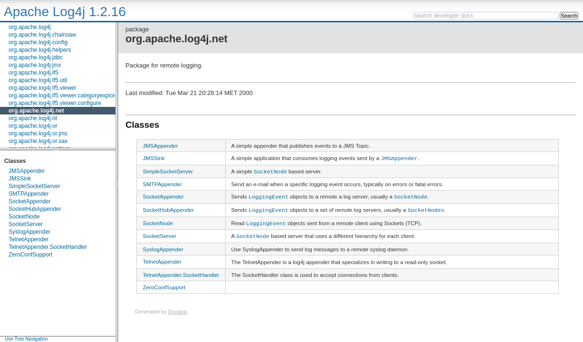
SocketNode (24, 216)
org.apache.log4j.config (38, 42)
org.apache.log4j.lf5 (33, 72)
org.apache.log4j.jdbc (36, 57)
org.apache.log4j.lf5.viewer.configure (55, 103)
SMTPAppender (29, 193)
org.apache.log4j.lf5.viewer (42, 88)
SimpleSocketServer (34, 186)
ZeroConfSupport (30, 254)
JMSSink (20, 178)
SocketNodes (426, 207)
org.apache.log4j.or (33, 126)
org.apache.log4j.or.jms (38, 133)
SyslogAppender (29, 231)
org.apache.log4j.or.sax (38, 141)
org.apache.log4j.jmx (35, 65)
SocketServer (26, 224)
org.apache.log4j (30, 27)
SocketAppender (30, 201)
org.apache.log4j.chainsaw (42, 34)
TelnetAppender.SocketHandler (48, 247)
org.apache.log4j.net (36, 110)
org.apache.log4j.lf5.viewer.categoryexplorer (64, 95)
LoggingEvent (268, 195)
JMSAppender (27, 171)
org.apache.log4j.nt (33, 118)
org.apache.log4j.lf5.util (38, 80)
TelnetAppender (28, 239)
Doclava (177, 307)
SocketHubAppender (35, 209)
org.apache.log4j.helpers (40, 50)
